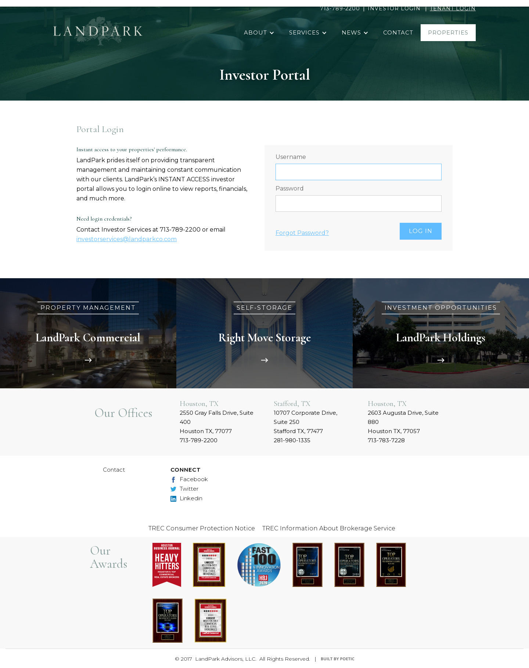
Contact (114, 469)
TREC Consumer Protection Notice (201, 528)
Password (290, 188)
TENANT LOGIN (453, 8)
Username (291, 156)
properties (448, 32)
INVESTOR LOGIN (394, 8)
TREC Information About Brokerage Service (328, 528)
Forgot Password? (302, 232)
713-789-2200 (340, 8)
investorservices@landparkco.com (126, 239)
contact (398, 32)
